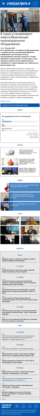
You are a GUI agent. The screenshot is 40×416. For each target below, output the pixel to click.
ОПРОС (19, 110)
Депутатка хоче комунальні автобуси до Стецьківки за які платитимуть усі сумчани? (19, 320)
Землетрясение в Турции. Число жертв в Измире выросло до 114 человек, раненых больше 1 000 (18, 354)
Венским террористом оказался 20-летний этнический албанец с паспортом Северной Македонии (16, 393)
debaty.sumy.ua (5, 101)
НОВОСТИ (19, 248)
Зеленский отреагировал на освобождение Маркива (17, 349)
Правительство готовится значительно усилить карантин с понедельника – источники (18, 372)
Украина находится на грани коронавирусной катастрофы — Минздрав (17, 386)
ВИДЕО (20, 180)
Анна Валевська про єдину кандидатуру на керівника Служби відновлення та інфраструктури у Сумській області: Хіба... (27, 161)
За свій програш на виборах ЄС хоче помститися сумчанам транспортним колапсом (22, 196)
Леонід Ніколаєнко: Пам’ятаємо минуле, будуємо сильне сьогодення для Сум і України (18, 271)
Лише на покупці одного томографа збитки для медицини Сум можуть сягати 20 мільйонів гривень (28, 151)
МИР (20, 325)
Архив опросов (34, 137)
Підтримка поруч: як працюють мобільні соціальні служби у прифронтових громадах (19, 259)
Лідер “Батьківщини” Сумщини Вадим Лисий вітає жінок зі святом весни (24, 185)
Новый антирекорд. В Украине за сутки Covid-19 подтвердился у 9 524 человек (18, 361)
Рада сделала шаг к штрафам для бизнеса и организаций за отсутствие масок (17, 379)
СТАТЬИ (20, 145)
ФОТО (20, 214)
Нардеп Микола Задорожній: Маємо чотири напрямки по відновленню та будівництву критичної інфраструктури (27, 170)
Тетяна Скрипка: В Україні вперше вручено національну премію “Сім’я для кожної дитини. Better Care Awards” (20, 299)
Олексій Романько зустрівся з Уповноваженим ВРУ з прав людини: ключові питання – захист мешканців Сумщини (19, 312)
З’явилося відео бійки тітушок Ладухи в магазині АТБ (23, 204)
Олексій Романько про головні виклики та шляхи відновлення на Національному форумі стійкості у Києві (18, 291)
